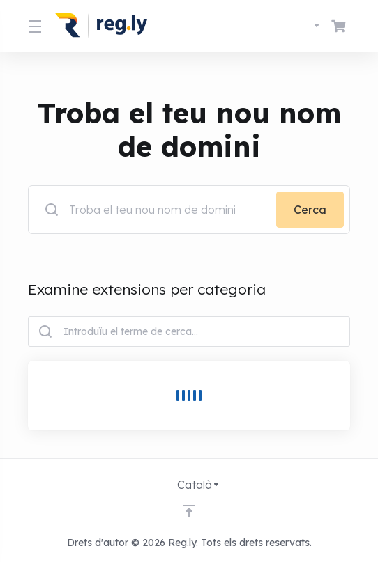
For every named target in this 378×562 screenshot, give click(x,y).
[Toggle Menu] (33, 26)
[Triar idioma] (304, 25)
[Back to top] (189, 511)
